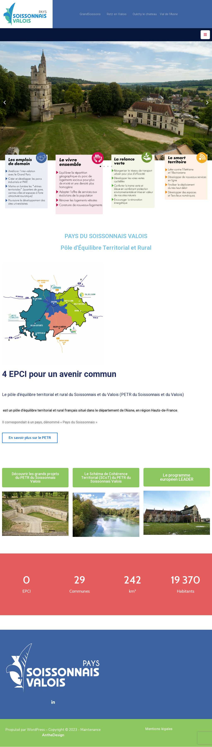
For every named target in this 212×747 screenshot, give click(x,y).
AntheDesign (53, 735)
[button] (4, 102)
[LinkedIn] (53, 702)
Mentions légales (158, 729)
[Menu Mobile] (205, 34)
